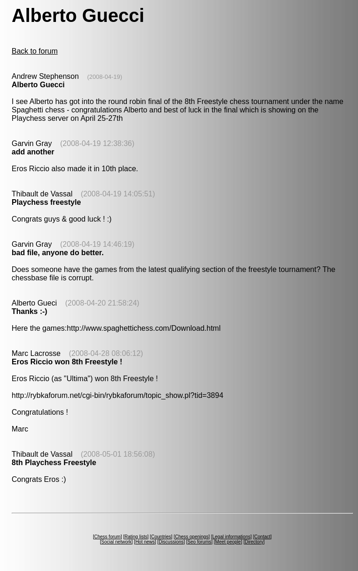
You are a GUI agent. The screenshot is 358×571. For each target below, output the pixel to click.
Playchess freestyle (46, 202)
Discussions (170, 541)
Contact (262, 536)
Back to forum (35, 51)
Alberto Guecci (38, 85)
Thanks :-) (29, 311)
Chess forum (107, 536)
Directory (254, 541)
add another (33, 152)
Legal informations (231, 536)
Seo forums (199, 541)
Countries (161, 536)
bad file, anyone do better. (57, 253)
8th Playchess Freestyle (54, 463)
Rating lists (135, 536)
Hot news (145, 541)
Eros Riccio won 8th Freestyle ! (67, 362)
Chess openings (191, 536)
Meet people (228, 541)
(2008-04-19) (104, 76)
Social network (116, 541)
